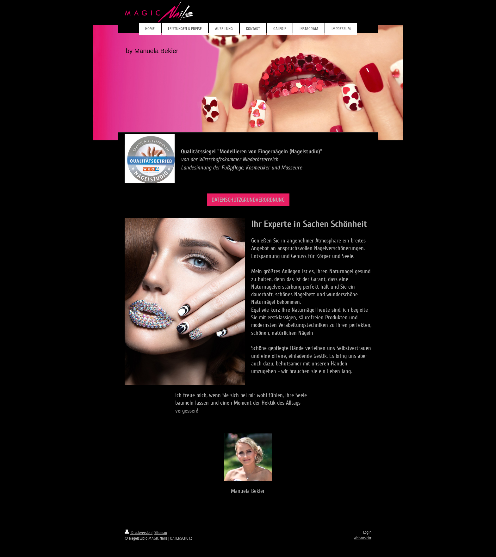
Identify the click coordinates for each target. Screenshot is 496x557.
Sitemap (160, 532)
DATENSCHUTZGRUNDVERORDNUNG (248, 199)
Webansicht (362, 538)
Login (367, 532)
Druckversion (138, 532)
